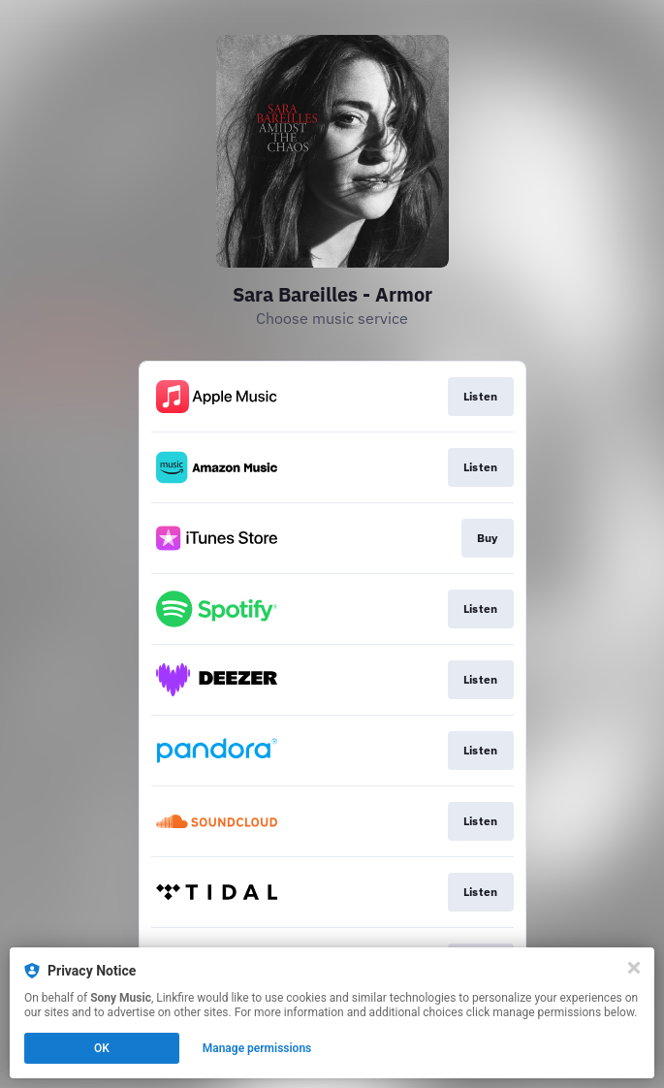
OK (102, 1048)
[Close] (633, 967)
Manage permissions (257, 1048)
